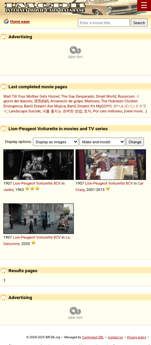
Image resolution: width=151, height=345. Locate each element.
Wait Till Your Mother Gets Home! (31, 96)
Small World (106, 96)
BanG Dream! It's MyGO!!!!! (89, 106)
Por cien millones (107, 111)
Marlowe (92, 101)
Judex (8, 189)
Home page (20, 21)
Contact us (115, 337)
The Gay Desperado (77, 96)
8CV (57, 183)
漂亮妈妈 (41, 101)
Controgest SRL (93, 337)
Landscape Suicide (25, 111)
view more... (135, 111)
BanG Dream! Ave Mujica (44, 106)
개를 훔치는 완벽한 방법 (62, 111)
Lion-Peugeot (24, 183)
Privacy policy (136, 337)
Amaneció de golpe (66, 101)
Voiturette (44, 183)
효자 (87, 111)
